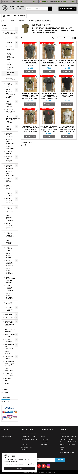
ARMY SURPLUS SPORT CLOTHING (9, 271)
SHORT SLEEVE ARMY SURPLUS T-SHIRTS (10, 56)
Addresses (44, 442)
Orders (43, 437)
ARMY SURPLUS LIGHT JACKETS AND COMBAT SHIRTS (10, 94)
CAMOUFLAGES (10, 318)
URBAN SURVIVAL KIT (9, 369)
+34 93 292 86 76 (20, 2)
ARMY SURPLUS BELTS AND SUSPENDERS (10, 263)
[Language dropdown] (44, 1)
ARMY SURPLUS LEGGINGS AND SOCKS (10, 234)
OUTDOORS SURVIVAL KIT (9, 374)
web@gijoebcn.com (67, 452)
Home (4, 25)
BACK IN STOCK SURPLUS (10, 330)
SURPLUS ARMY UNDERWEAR (10, 173)
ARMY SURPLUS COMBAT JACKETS (9, 103)
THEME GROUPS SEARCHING (10, 335)
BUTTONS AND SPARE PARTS (9, 309)
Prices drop (5, 434)
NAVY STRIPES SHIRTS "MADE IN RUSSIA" (9, 363)
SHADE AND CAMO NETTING (10, 33)
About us (24, 444)
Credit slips (44, 439)
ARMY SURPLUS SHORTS (9, 187)
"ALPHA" (7, 384)
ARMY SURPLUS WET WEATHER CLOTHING (10, 279)
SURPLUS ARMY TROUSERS (9, 166)
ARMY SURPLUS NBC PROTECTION (9, 346)
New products (6, 437)
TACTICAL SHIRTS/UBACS (10, 79)
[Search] (39, 9)
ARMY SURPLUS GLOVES (9, 242)
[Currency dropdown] (35, 1)
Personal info (45, 434)
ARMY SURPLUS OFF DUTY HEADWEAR (10, 209)
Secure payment (26, 447)
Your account (47, 429)
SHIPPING (24, 450)
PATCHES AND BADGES (9, 357)
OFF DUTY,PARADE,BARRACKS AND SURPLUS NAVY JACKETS (12, 120)
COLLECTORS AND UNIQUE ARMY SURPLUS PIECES (9, 323)
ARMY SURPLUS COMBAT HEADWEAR (9, 201)
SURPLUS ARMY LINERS (10, 147)
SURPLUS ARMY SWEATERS (9, 134)
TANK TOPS (10, 49)
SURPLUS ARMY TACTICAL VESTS (9, 159)
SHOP (9, 16)
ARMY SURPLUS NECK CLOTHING (9, 218)
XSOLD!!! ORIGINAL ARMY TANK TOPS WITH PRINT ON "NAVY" (67, 127)
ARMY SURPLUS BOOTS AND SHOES (10, 226)
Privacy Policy (28, 464)
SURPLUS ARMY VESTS (10, 152)
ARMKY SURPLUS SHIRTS (9, 84)
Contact (5, 2)
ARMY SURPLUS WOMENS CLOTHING (9, 296)
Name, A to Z (63, 38)
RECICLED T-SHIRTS (11, 73)
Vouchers (44, 444)
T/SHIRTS (9, 46)
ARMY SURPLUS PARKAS (9, 128)
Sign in (58, 2)
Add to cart (30, 71)
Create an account (69, 2)
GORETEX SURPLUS (9, 303)
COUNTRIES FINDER (8, 38)
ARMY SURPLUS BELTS (9, 248)
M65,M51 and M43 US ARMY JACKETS (10, 111)
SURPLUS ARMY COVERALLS (9, 180)
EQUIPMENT (8, 314)
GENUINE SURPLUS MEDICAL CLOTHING (9, 288)
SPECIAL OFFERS (19, 16)
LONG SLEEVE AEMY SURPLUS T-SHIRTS (10, 66)
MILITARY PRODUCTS (8, 340)
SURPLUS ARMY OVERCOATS (10, 141)
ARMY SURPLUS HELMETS (9, 193)
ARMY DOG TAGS (8, 379)
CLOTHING (8, 42)
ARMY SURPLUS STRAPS (9, 255)
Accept (19, 468)
